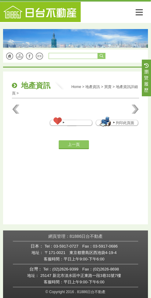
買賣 (108, 87)
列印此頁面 (123, 123)
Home (76, 87)
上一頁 (74, 144)
